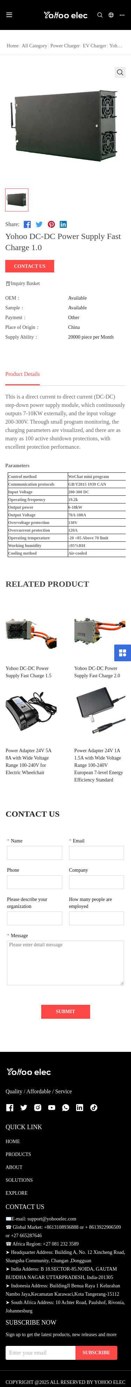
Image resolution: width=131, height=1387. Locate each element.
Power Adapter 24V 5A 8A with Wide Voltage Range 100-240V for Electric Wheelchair (32, 761)
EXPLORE (17, 1185)
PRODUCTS (18, 1147)
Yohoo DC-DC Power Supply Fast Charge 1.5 (28, 672)
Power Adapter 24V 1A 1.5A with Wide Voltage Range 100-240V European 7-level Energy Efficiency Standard (96, 761)
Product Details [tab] (22, 374)
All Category (34, 45)
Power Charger (65, 45)
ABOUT (14, 1160)
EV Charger (94, 45)
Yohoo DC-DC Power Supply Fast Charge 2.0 (91, 672)
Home (13, 45)
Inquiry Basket (22, 283)
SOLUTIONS (19, 1173)
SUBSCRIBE (96, 1345)
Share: (12, 224)
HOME (13, 1134)
